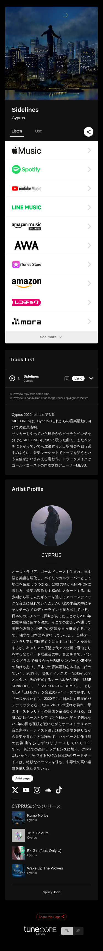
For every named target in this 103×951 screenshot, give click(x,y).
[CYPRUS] (51, 526)
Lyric (78, 378)
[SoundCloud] (48, 790)
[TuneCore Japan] (40, 933)
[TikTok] (59, 792)
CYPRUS (51, 555)
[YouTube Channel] (26, 791)
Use (38, 131)
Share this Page (52, 917)
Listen (17, 131)
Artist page (22, 778)
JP (78, 931)
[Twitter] (15, 792)
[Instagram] (37, 792)
